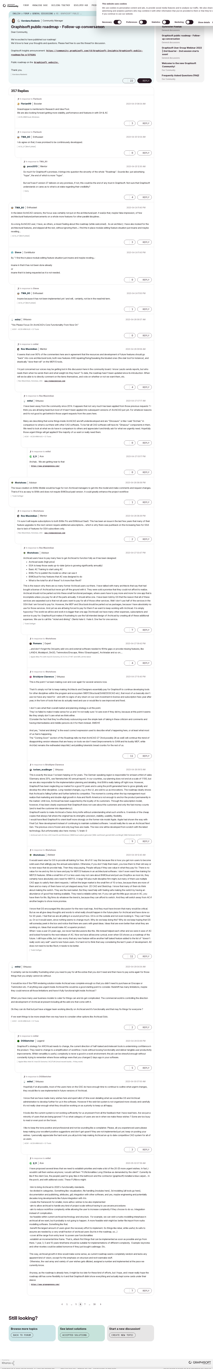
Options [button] (150, 13)
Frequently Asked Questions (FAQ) (180, 75)
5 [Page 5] (75, 1304)
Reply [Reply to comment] (146, 123)
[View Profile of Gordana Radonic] (30, 20)
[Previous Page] (62, 1304)
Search (184, 5)
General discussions (171, 30)
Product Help (98, 5)
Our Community (168, 70)
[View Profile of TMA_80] (25, 137)
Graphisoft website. (46, 62)
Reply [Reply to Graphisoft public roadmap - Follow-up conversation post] (146, 80)
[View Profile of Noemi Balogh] (139, 21)
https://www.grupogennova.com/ (45, 466)
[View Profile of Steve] (18, 252)
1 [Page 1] (67, 1304)
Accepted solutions (74, 1335)
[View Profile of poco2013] (32, 166)
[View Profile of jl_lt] (35, 456)
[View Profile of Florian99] (26, 103)
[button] (125, 80)
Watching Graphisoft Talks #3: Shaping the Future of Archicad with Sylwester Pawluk (181, 23)
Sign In (204, 5)
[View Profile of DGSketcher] (27, 1040)
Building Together (60, 5)
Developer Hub (81, 5)
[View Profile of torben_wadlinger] (42, 769)
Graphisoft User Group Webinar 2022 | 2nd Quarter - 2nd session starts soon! (182, 51)
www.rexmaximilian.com (55, 381)
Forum (26, 5)
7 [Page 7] (84, 1304)
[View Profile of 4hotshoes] (20, 482)
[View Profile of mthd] (17, 319)
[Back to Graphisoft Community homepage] (11, 5)
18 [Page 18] (94, 1304)
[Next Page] (100, 1304)
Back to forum (22, 1335)
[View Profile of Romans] (37, 643)
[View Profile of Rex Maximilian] (29, 349)
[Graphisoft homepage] (200, 1363)
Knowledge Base (40, 5)
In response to (31, 99)
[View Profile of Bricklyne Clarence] (43, 676)
